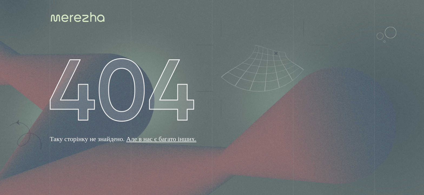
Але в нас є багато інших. (161, 138)
